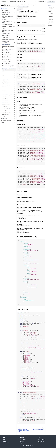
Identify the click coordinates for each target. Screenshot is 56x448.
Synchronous (51, 13)
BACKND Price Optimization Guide (7, 31)
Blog (21, 443)
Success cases (51, 19)
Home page (23, 439)
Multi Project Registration (7, 24)
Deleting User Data (6, 63)
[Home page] (18, 5)
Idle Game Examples (6, 33)
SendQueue (50, 16)
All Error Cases (5, 37)
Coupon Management (6, 83)
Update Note (41, 1)
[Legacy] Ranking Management (5, 80)
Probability (4, 90)
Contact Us (40, 443)
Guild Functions (5, 106)
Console (22, 441)
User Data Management (6, 44)
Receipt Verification (6, 92)
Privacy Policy (41, 441)
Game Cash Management (7, 94)
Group (3, 75)
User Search (4, 96)
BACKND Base (4, 8)
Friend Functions (5, 100)
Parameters (49, 5)
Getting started (13, 1)
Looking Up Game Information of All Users (7, 57)
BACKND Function (5, 114)
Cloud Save (4, 71)
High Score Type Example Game (8, 26)
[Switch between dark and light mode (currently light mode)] (45, 2)
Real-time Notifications (6, 108)
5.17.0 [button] (37, 1)
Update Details (5, 14)
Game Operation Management (8, 39)
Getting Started (5, 10)
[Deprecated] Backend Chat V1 (7, 120)
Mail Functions (5, 102)
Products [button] (23, 1)
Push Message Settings (6, 84)
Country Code (4, 110)
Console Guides (6, 443)
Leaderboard (4, 77)
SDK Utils (3, 116)
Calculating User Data (6, 61)
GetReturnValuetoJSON (51, 23)
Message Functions (6, 104)
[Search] (51, 2)
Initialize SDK (4, 19)
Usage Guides (5, 441)
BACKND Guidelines (6, 12)
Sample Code (50, 25)
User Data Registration (7, 54)
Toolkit (2, 122)
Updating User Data (6, 59)
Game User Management (7, 73)
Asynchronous (51, 14)
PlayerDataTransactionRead (51, 8)
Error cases (50, 21)
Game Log (4, 86)
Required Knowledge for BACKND (7, 22)
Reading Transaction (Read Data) (7, 69)
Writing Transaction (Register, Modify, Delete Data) (8, 66)
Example (49, 11)
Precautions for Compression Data (8, 47)
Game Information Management (5, 42)
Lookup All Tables (6, 52)
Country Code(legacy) (6, 112)
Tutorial (3, 28)
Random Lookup (5, 98)
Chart (3, 88)
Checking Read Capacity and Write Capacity (8, 50)
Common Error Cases (6, 35)
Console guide (19, 1)
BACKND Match (4, 118)
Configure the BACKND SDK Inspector (7, 17)
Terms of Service (41, 439)
